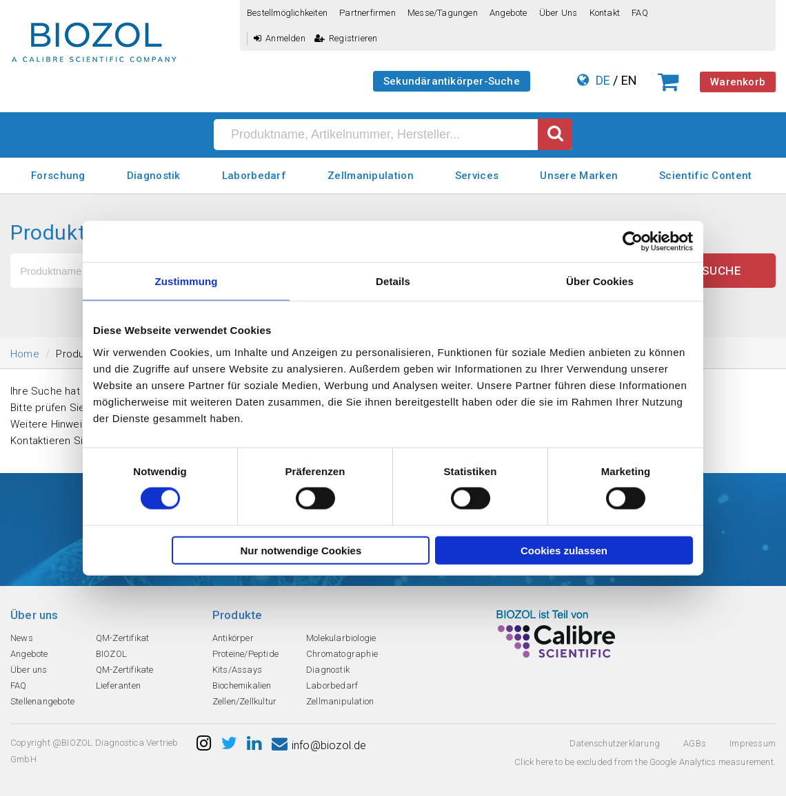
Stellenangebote (42, 701)
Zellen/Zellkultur (244, 701)
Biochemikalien (242, 685)
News (21, 638)
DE (603, 80)
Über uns (558, 13)
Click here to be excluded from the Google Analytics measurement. (645, 762)
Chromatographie (342, 654)
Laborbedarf (254, 175)
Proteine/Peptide (245, 654)
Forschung (58, 175)
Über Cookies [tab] (600, 281)
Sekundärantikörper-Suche (451, 81)
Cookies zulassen (564, 550)
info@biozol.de (319, 745)
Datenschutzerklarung (615, 743)
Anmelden (279, 38)
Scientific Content (705, 175)
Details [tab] (393, 281)
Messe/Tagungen (442, 13)
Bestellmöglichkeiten (287, 13)
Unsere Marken (579, 175)
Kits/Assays (237, 669)
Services (476, 175)
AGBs (694, 743)
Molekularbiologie (341, 638)
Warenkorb (737, 82)
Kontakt (605, 13)
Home (24, 354)
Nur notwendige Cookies (300, 550)
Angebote (508, 13)
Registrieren (346, 38)
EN (629, 80)
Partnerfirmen (367, 13)
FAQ (640, 13)
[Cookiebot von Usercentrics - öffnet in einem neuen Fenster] (632, 241)
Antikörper (233, 638)
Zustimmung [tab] (186, 281)
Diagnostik (154, 175)
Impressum (752, 743)
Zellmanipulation (371, 175)
